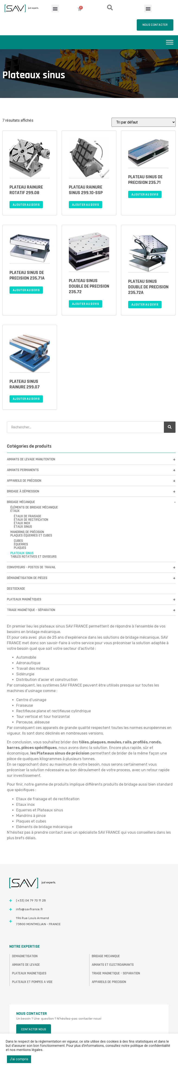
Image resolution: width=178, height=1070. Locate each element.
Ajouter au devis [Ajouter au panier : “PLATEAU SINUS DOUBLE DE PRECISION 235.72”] (85, 304)
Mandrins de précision (27, 532)
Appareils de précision (24, 480)
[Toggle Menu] (169, 42)
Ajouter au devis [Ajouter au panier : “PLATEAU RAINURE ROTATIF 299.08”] (26, 205)
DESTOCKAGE (16, 588)
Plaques (20, 548)
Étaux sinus (23, 526)
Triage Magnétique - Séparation (31, 610)
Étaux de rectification (31, 519)
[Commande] (143, 122)
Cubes (18, 541)
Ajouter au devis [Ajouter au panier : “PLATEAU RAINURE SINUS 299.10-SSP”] (85, 205)
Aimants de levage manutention (31, 459)
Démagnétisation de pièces (27, 578)
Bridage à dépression (23, 491)
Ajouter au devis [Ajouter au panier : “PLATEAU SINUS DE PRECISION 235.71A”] (26, 290)
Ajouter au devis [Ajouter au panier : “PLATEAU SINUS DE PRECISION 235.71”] (144, 194)
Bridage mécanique (21, 502)
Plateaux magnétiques (24, 599)
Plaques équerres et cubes (31, 535)
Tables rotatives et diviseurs (33, 556)
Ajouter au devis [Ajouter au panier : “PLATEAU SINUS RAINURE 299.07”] (26, 399)
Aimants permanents (23, 470)
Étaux (14, 511)
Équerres (21, 544)
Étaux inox (22, 523)
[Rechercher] (169, 427)
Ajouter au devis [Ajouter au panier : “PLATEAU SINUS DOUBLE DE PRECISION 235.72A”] (144, 304)
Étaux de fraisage (27, 516)
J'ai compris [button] (19, 1059)
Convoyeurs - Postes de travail (31, 567)
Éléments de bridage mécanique (34, 507)
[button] (55, 8)
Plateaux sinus (22, 553)
